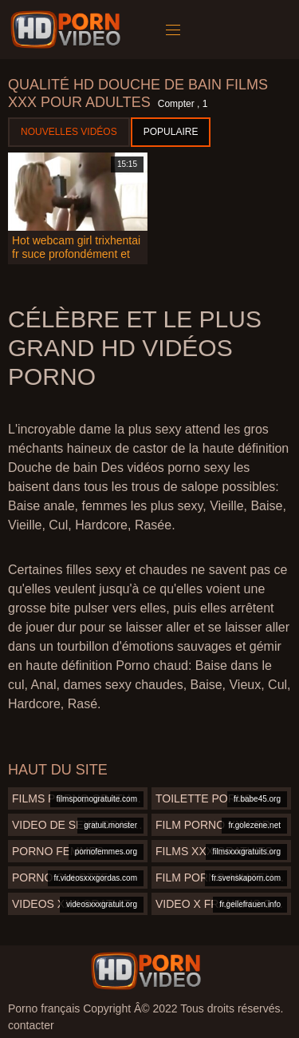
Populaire (171, 131)
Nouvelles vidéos (69, 131)
